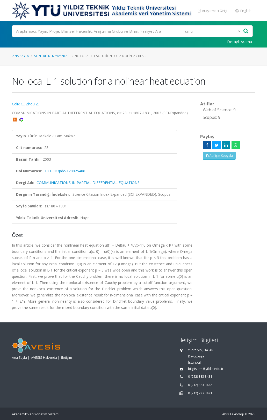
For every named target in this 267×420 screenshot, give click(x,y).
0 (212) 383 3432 (200, 385)
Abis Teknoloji (233, 414)
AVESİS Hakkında (44, 357)
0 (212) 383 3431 (200, 376)
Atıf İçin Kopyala (219, 155)
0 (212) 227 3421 (200, 393)
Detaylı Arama (239, 41)
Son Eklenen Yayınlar (51, 56)
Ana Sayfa (20, 56)
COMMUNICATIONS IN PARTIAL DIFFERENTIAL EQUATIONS (88, 182)
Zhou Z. (32, 103)
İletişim (66, 357)
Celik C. (18, 103)
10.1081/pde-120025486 (65, 170)
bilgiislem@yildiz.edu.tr (205, 369)
